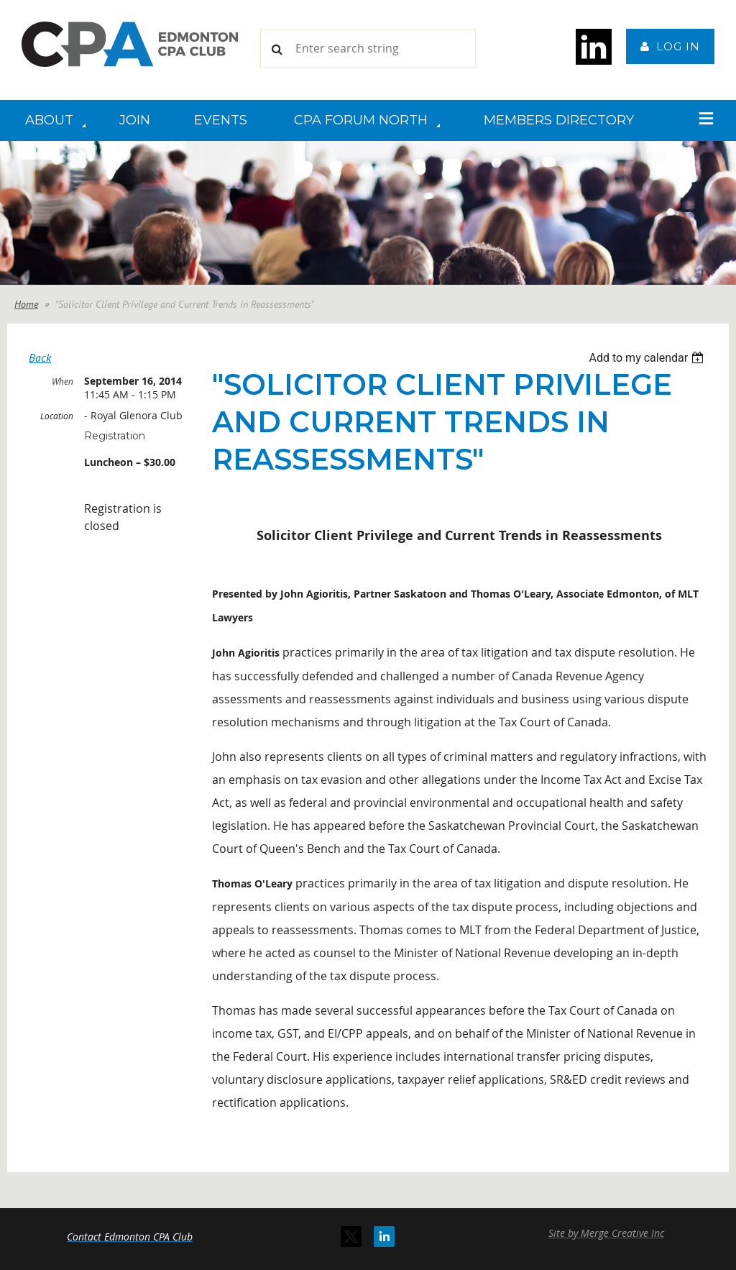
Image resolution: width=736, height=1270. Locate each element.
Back (40, 357)
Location (56, 415)
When (62, 381)
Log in (678, 46)
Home (26, 304)
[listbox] (648, 358)
